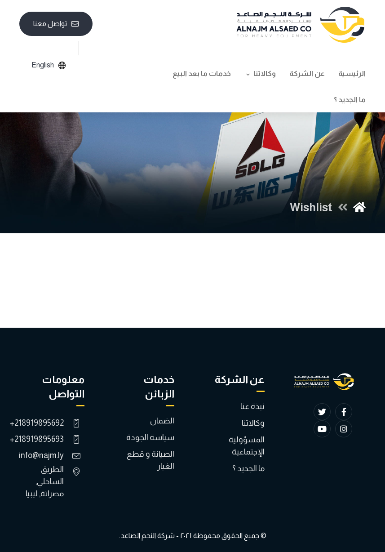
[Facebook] (343, 411)
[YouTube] (322, 428)
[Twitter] (322, 411)
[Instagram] (343, 428)
